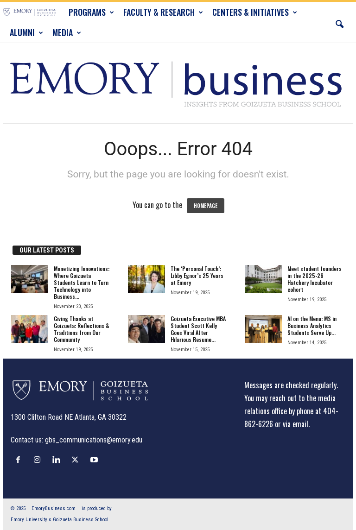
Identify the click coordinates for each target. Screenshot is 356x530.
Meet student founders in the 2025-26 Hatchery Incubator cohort (314, 279)
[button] (339, 22)
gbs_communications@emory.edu (93, 439)
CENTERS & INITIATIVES (254, 12)
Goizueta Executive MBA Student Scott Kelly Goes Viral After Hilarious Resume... (198, 329)
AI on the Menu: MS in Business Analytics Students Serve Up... (312, 325)
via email (295, 423)
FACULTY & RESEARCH (163, 12)
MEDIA (66, 32)
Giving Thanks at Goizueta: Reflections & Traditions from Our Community (81, 329)
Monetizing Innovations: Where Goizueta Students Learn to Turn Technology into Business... (81, 282)
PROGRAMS (91, 12)
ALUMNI (26, 32)
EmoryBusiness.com (54, 508)
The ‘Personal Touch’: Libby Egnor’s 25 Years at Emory (197, 275)
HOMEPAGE (205, 205)
